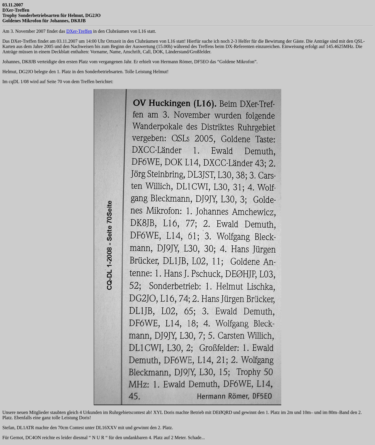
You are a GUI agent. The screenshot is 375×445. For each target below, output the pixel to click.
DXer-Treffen (79, 31)
